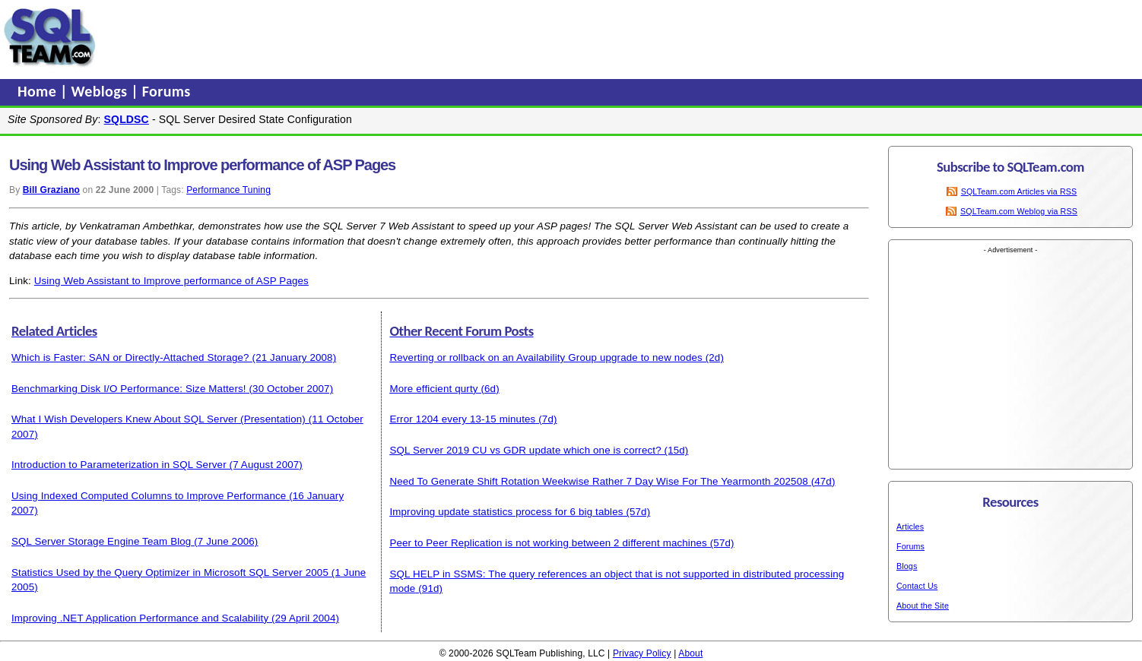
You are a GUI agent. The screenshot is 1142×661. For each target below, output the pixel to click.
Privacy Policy (642, 653)
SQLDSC (126, 119)
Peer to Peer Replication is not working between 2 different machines (547, 543)
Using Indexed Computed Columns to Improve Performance (148, 495)
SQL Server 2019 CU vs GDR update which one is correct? (525, 450)
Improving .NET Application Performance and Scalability (139, 618)
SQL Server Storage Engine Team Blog (101, 541)
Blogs (906, 566)
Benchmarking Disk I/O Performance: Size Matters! (128, 388)
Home (38, 91)
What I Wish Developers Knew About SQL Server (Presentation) (158, 419)
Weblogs (101, 91)
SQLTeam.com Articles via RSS (1019, 191)
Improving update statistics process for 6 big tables (506, 511)
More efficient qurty (433, 388)
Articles (910, 526)
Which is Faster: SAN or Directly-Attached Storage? (130, 357)
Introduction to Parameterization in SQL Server (119, 464)
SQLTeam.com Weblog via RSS (1018, 211)
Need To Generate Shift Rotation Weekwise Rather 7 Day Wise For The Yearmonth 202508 (598, 481)
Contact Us (916, 585)
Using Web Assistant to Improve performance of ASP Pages (171, 280)
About (690, 653)
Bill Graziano (51, 190)
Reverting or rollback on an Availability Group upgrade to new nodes (545, 357)
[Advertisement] (390, 37)
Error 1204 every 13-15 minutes (462, 419)
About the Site (922, 605)
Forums (166, 91)
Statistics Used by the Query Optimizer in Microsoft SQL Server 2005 (169, 572)
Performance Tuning (228, 190)
